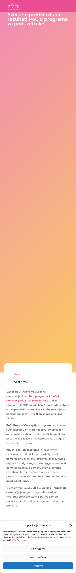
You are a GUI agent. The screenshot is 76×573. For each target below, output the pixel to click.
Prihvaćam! (38, 548)
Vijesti (18, 374)
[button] (71, 525)
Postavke (38, 565)
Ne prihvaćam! (38, 557)
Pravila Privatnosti (18, 540)
